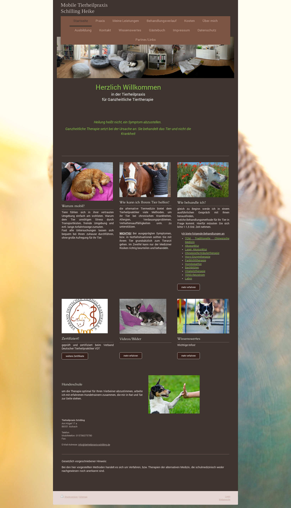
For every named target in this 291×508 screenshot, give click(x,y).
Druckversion (69, 496)
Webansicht (224, 499)
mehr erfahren (188, 287)
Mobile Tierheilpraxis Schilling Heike (84, 8)
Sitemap (83, 496)
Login (227, 496)
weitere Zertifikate (75, 356)
